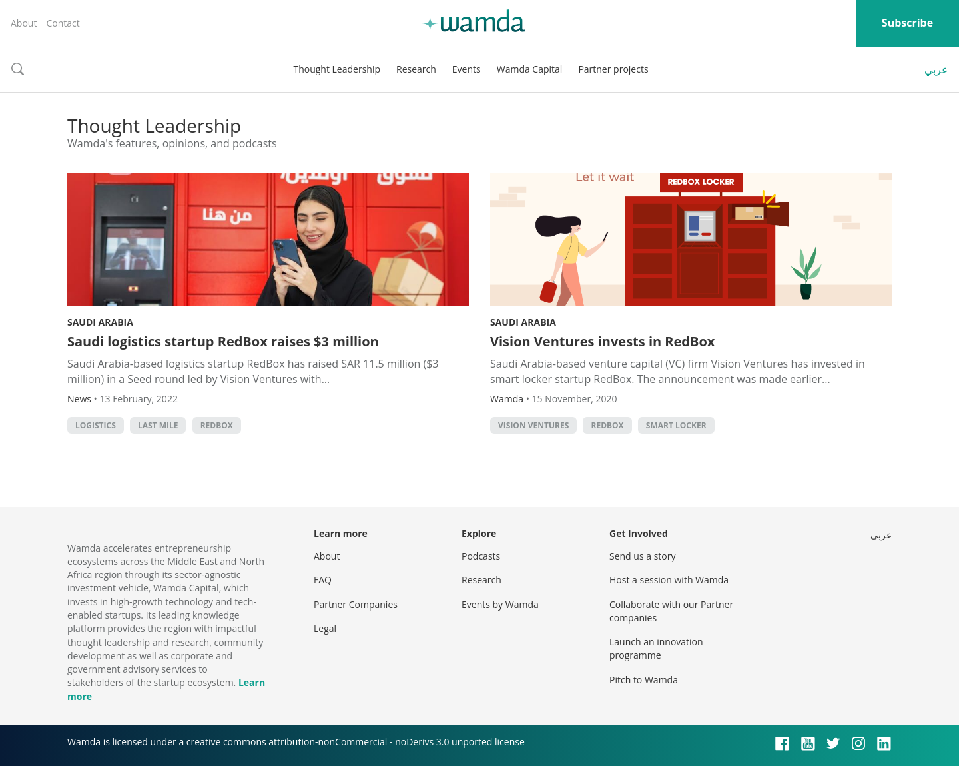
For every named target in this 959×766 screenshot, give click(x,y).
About (24, 23)
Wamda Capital (530, 69)
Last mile (158, 425)
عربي (936, 69)
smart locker (676, 425)
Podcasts (481, 556)
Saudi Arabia (100, 322)
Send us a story (642, 556)
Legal (325, 628)
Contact (62, 23)
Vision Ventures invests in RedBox (602, 341)
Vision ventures (533, 425)
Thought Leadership (336, 69)
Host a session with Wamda (669, 580)
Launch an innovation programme (656, 648)
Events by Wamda (500, 604)
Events (466, 69)
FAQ (323, 580)
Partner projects (613, 69)
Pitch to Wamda (643, 679)
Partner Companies (356, 604)
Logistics (95, 425)
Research (416, 69)
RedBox (216, 425)
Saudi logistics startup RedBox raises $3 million (223, 341)
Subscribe (907, 22)
